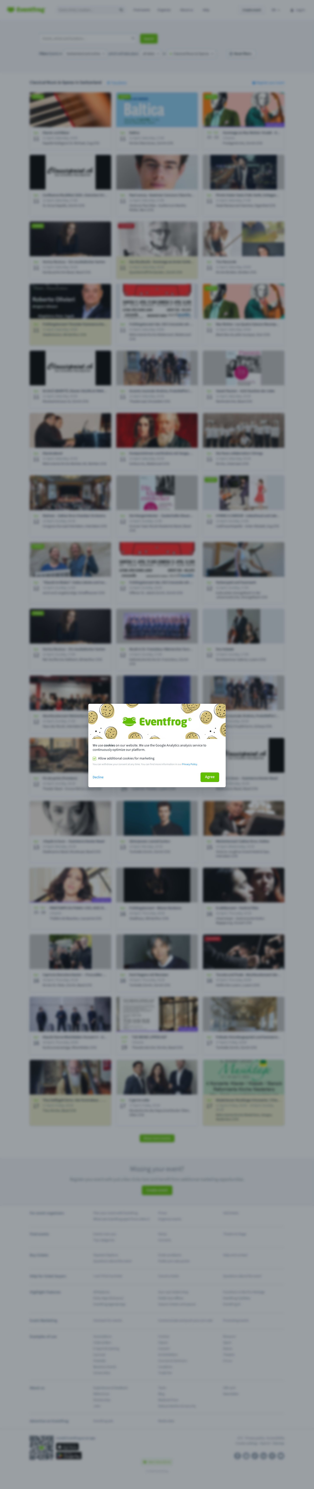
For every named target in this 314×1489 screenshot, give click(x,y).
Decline (98, 777)
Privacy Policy (189, 764)
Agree (210, 777)
